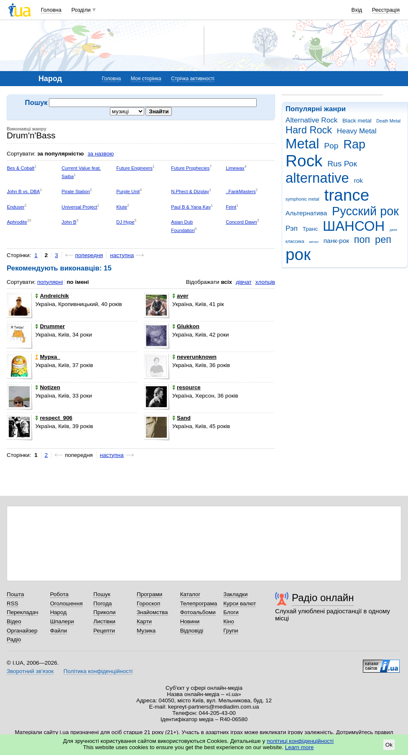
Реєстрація (386, 10)
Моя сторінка (146, 79)
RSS (12, 603)
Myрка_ (47, 357)
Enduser (15, 206)
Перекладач (22, 612)
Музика (146, 630)
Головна (51, 10)
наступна (122, 255)
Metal (302, 143)
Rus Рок (342, 163)
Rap (354, 144)
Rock (304, 161)
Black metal (356, 120)
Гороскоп (148, 603)
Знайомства (152, 612)
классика (295, 241)
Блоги (231, 612)
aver (180, 296)
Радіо (14, 639)
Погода (102, 603)
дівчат (244, 282)
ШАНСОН (354, 226)
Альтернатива (306, 213)
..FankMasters (240, 191)
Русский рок (365, 211)
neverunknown (194, 357)
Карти (144, 621)
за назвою (100, 153)
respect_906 (53, 418)
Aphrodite (17, 221)
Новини (190, 621)
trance (346, 195)
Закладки (235, 594)
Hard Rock (309, 130)
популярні (50, 282)
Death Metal (388, 120)
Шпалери (62, 621)
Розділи (81, 10)
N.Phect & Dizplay (190, 191)
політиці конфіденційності (300, 741)
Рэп (292, 228)
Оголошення (66, 603)
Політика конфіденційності (98, 671)
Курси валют (239, 603)
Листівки (104, 621)
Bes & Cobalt (20, 168)
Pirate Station (75, 191)
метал (314, 242)
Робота (59, 594)
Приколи (104, 612)
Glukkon (185, 326)
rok (358, 180)
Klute (121, 206)
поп (362, 239)
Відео (14, 621)
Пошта (15, 594)
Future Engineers (134, 168)
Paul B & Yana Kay (191, 206)
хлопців (265, 282)
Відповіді (192, 630)
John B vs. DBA (23, 191)
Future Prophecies (190, 168)
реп (383, 239)
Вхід (357, 10)
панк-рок (336, 240)
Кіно (228, 621)
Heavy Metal (357, 131)
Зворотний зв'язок (30, 671)
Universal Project (79, 206)
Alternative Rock (311, 120)
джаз (393, 230)
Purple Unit (128, 191)
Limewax (235, 168)
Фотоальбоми (198, 612)
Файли (58, 630)
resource (186, 387)
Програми (149, 594)
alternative (317, 178)
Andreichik (52, 296)
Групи (230, 630)
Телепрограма (198, 603)
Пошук (101, 594)
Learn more (299, 747)
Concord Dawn (241, 221)
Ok (389, 745)
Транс (310, 229)
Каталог (190, 594)
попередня (89, 255)
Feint (231, 206)
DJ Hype (125, 221)
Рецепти (104, 630)
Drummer (50, 326)
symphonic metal (302, 199)
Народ (58, 612)
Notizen (47, 387)
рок (298, 254)
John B (68, 221)
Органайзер (22, 630)
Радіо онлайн (323, 597)
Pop (331, 145)
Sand (181, 418)
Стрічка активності (192, 79)
